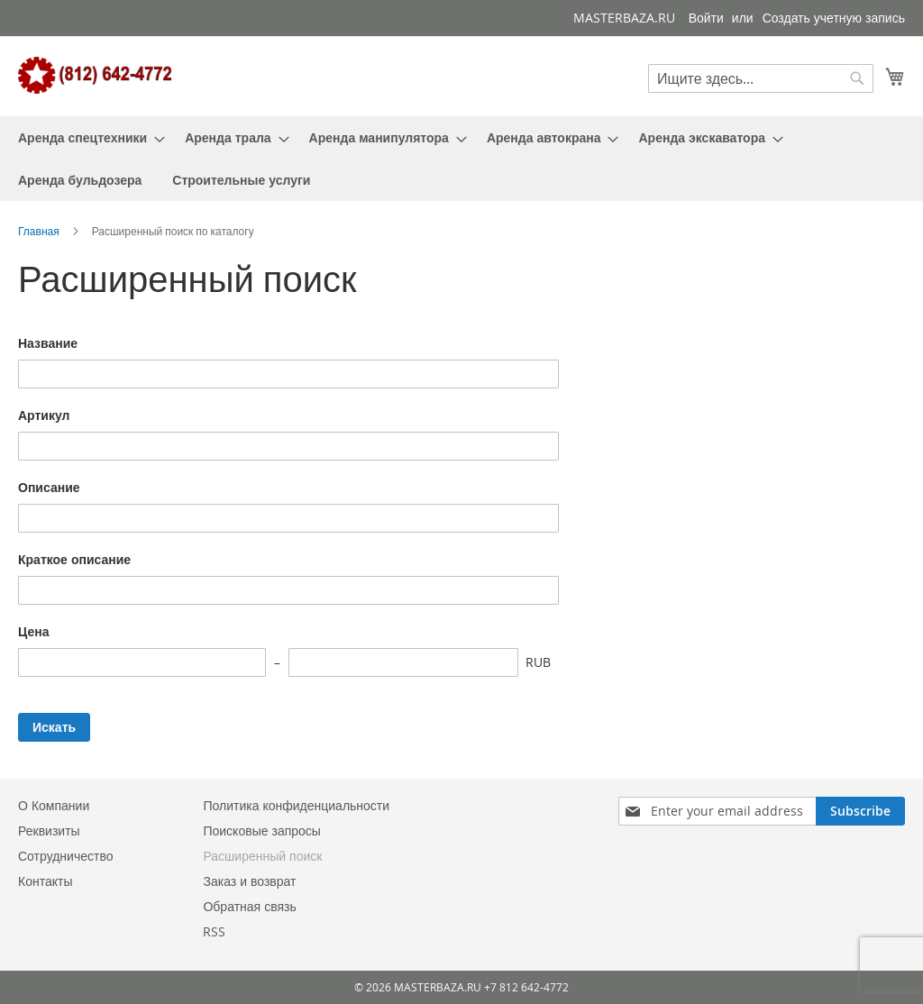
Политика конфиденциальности (296, 805)
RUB (538, 662)
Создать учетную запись (834, 17)
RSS (214, 931)
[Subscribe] (860, 811)
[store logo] (94, 75)
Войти (706, 17)
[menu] (461, 158)
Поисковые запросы (261, 830)
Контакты (45, 881)
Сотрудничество (65, 855)
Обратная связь (249, 906)
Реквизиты (49, 830)
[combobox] (760, 78)
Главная (40, 231)
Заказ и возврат (249, 881)
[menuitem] (86, 137)
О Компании (53, 805)
